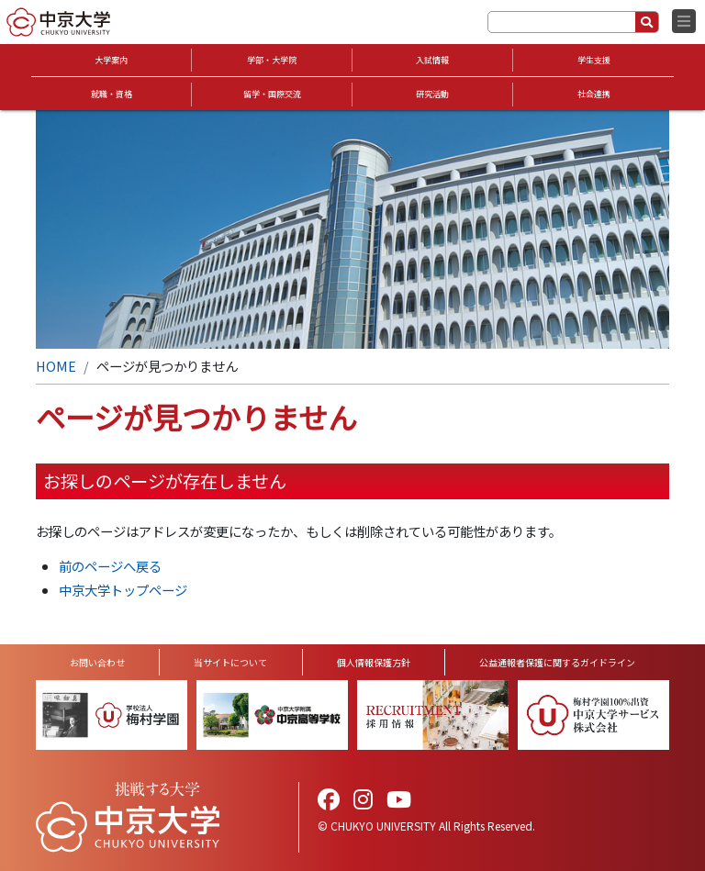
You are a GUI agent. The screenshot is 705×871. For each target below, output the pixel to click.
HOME (56, 365)
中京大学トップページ (123, 589)
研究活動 (432, 94)
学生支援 (593, 60)
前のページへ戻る (110, 565)
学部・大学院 (272, 60)
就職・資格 (111, 94)
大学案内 (111, 60)
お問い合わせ (97, 662)
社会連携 (593, 94)
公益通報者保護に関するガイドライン (557, 662)
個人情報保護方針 (373, 662)
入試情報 (432, 60)
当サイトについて (230, 662)
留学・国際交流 (272, 94)
